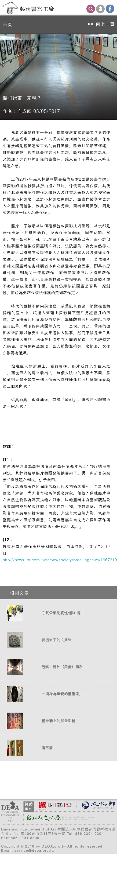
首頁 (7, 24)
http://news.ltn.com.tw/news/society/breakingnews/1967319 (60, 559)
